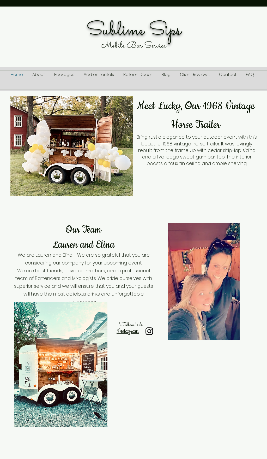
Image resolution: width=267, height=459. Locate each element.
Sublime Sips (133, 30)
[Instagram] (149, 331)
